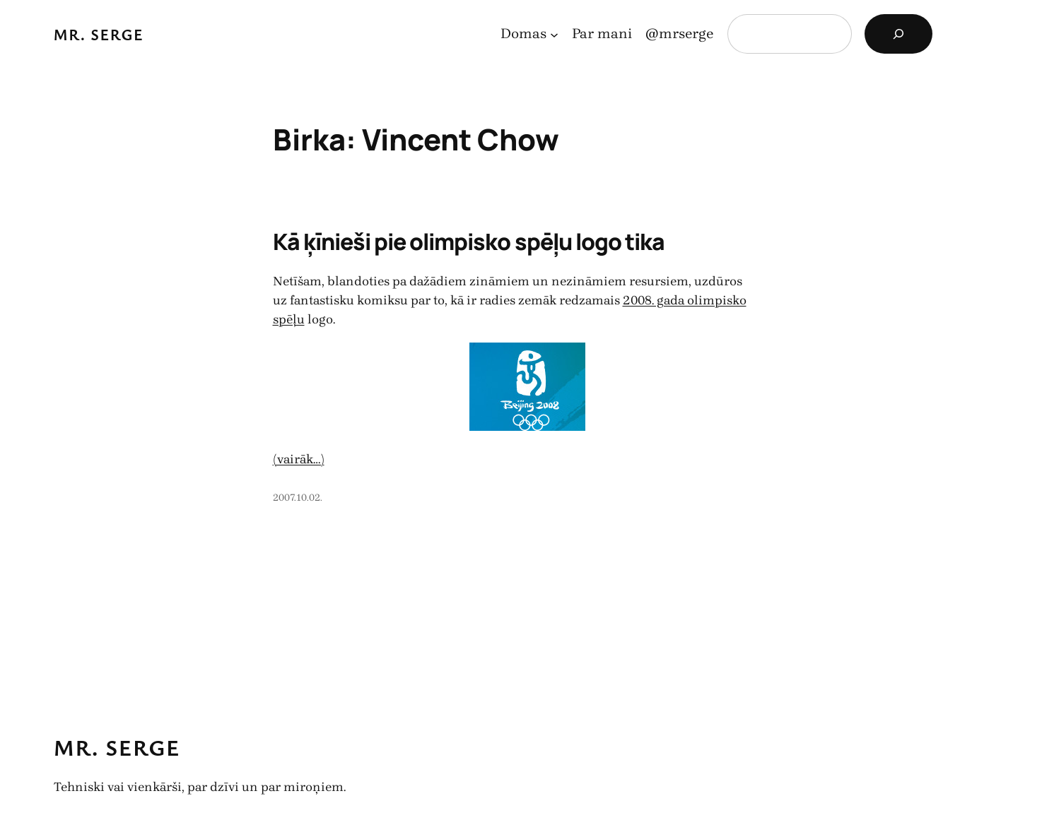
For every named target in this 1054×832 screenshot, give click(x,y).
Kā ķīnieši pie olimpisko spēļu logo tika (469, 241)
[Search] (898, 34)
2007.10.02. (297, 498)
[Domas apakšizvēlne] (554, 34)
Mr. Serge (99, 34)
